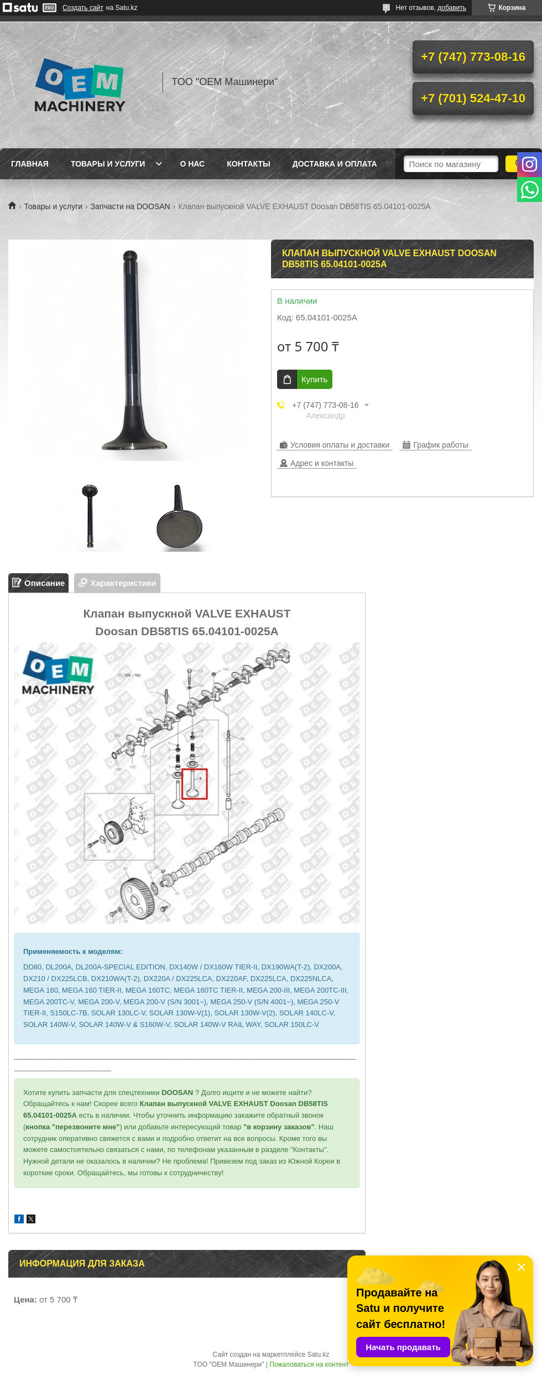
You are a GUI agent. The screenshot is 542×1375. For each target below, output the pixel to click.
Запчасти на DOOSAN (130, 206)
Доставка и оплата (335, 163)
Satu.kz (318, 1354)
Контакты (248, 163)
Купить (314, 379)
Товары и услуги (108, 163)
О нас (192, 163)
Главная (30, 163)
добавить (451, 8)
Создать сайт (82, 8)
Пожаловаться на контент (308, 1364)
